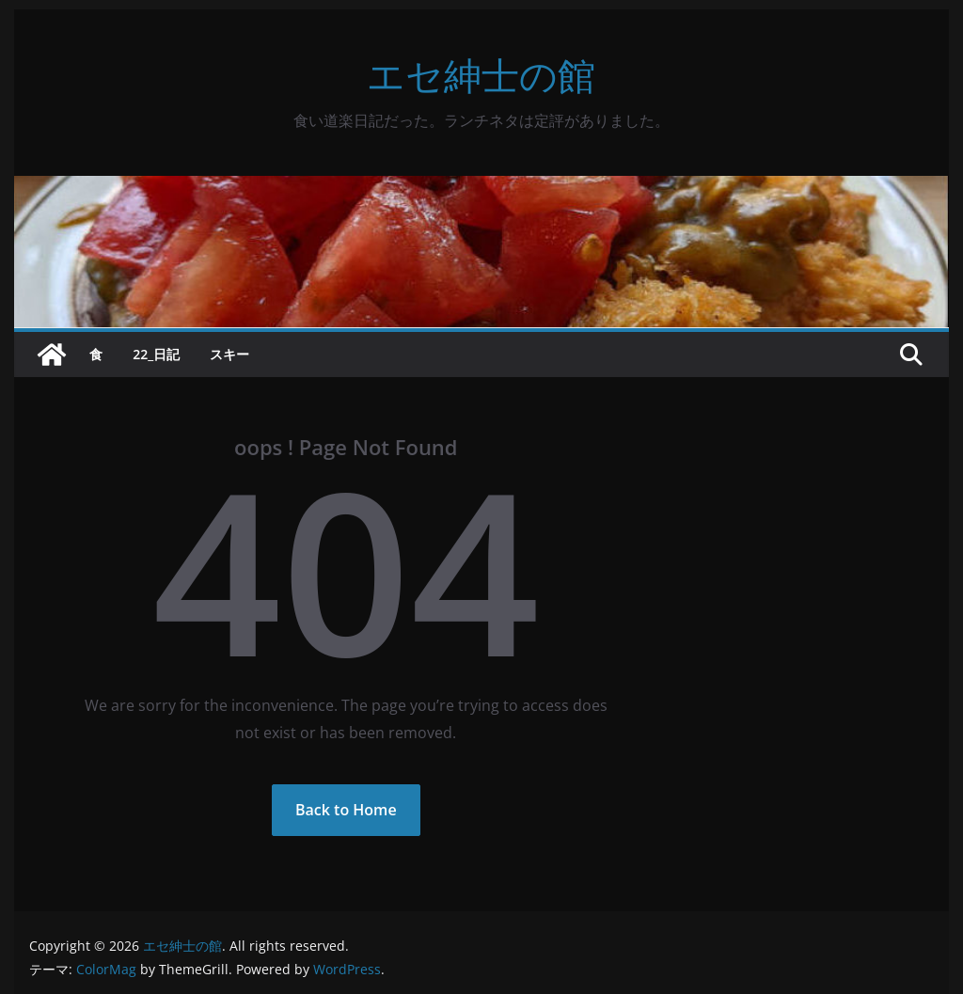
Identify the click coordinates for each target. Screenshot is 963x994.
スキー (229, 354)
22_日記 (156, 354)
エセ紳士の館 (481, 75)
